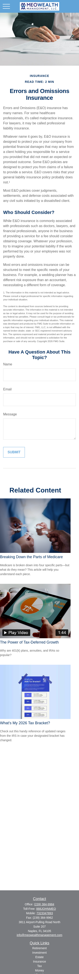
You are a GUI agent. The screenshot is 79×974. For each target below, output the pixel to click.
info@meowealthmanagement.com (39, 935)
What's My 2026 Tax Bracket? (25, 723)
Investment (39, 952)
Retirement (39, 948)
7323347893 (44, 913)
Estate (39, 957)
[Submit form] (14, 452)
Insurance (39, 961)
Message (10, 414)
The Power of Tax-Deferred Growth (29, 642)
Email (7, 389)
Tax (39, 966)
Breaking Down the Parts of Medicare (31, 557)
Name (7, 364)
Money (39, 970)
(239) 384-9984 (44, 904)
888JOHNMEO (46, 908)
